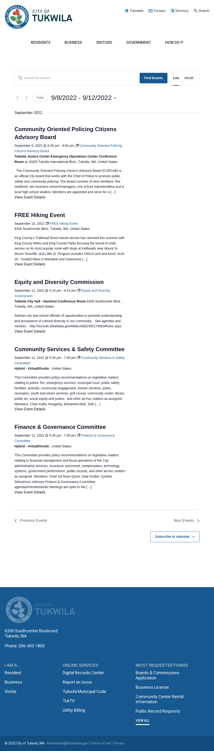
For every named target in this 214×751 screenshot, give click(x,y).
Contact (159, 11)
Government (138, 42)
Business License (152, 687)
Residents (41, 42)
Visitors (104, 42)
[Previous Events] (17, 98)
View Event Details (30, 197)
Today (40, 97)
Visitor (11, 691)
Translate (137, 11)
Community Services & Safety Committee (70, 349)
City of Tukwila (39, 17)
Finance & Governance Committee (60, 427)
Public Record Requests (158, 711)
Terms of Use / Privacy (108, 743)
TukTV (69, 700)
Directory (182, 11)
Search (204, 11)
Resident (13, 672)
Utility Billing (74, 710)
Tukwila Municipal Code (84, 691)
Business (73, 42)
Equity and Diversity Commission (59, 282)
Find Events (153, 78)
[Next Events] (26, 98)
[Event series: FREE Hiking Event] (62, 223)
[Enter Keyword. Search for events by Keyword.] (77, 78)
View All (142, 720)
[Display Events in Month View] (189, 78)
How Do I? (174, 42)
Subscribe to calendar (172, 536)
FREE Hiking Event (40, 215)
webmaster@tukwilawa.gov (67, 743)
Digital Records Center (83, 672)
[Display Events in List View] (176, 78)
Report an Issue (77, 682)
